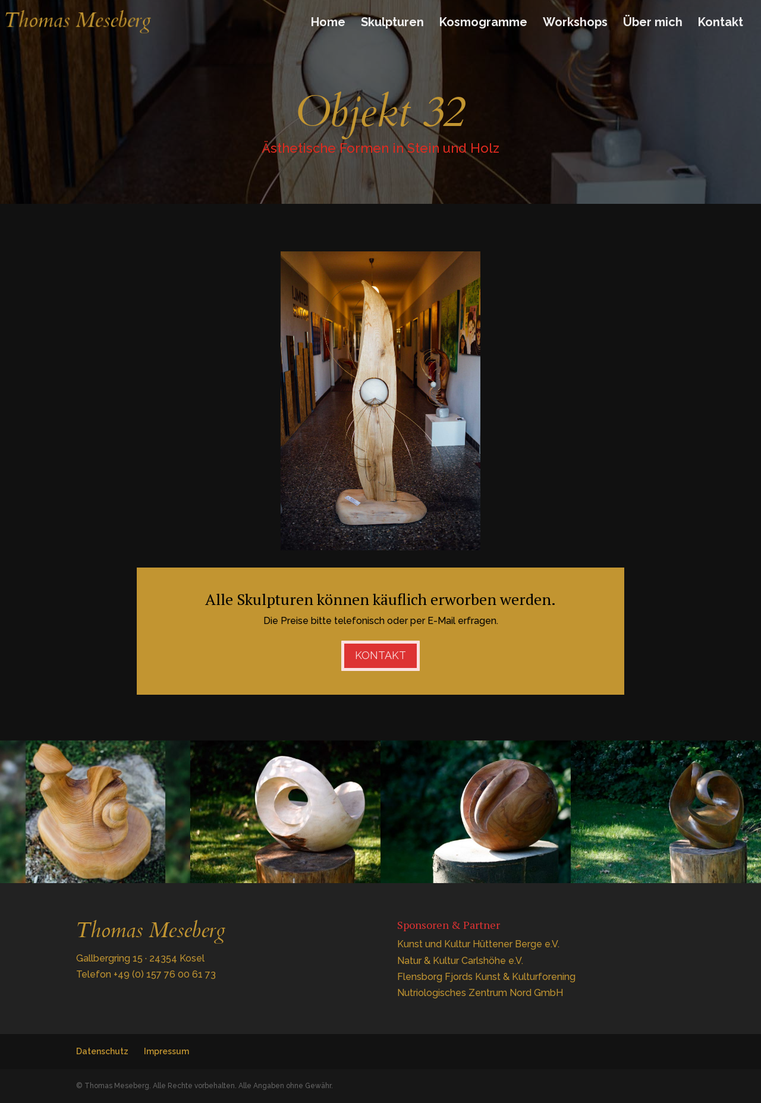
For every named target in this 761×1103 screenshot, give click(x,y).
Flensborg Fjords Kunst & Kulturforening (486, 976)
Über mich (653, 23)
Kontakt (720, 23)
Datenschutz (102, 1051)
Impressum (166, 1051)
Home (328, 23)
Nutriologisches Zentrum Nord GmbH (480, 992)
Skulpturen (392, 23)
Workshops (575, 23)
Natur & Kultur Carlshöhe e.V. (460, 960)
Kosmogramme (483, 23)
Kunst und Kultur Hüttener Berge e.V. (478, 944)
